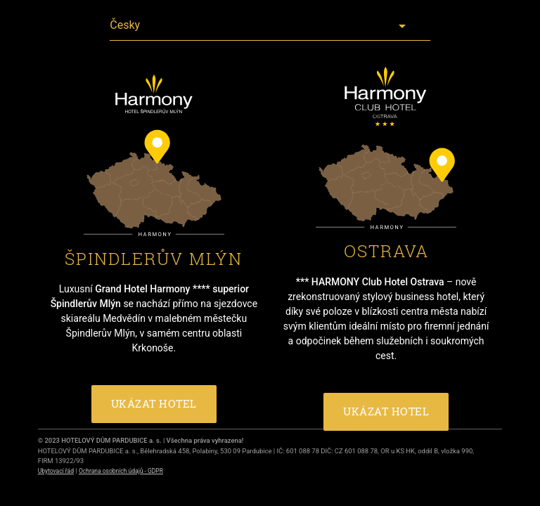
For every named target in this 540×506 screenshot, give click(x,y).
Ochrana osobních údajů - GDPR (121, 470)
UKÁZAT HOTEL (154, 403)
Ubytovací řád (56, 470)
